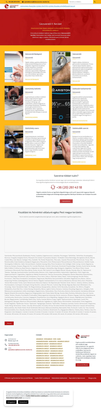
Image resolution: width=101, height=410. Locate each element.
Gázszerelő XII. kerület (58, 379)
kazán (64, 358)
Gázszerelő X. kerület (58, 376)
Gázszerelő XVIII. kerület (60, 388)
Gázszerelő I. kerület (43, 364)
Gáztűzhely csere (30, 156)
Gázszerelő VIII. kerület (59, 373)
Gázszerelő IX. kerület (43, 376)
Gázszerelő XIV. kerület (59, 382)
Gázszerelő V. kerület (43, 370)
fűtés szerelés (50, 358)
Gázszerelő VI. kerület (58, 370)
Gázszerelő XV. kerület (43, 385)
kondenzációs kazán (43, 361)
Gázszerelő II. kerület (58, 364)
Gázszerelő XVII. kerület (44, 388)
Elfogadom (11, 402)
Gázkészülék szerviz (79, 163)
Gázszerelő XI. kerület (43, 379)
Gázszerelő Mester (82, 383)
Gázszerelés (27, 6)
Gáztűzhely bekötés (31, 117)
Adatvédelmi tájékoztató (14, 398)
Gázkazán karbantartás (79, 120)
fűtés (58, 358)
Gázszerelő (76, 80)
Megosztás (92, 406)
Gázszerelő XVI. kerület (59, 385)
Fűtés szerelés (56, 6)
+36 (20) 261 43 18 (13, 2)
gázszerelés (40, 358)
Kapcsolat (83, 6)
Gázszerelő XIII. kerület (43, 382)
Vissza (9, 342)
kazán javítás (55, 361)
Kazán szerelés (41, 6)
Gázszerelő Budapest (32, 78)
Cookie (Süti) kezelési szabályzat (37, 396)
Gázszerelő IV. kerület (58, 367)
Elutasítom (23, 402)
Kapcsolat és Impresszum (77, 406)
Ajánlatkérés (70, 6)
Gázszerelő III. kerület (43, 367)
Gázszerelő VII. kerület (43, 373)
